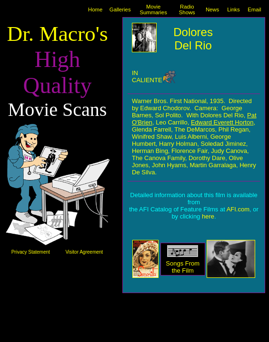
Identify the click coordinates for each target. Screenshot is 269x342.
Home (95, 9)
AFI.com (238, 209)
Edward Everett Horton (222, 122)
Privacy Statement (30, 252)
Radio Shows (187, 9)
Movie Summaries (153, 9)
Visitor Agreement (84, 252)
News (212, 9)
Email (254, 9)
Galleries (120, 9)
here (208, 216)
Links (233, 9)
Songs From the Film (182, 267)
